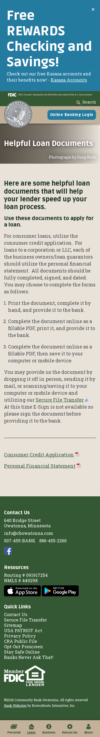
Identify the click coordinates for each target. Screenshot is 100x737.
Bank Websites (15, 705)
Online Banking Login (71, 115)
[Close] (93, 9)
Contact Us (15, 614)
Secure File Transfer (60, 400)
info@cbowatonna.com (28, 533)
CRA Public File (20, 641)
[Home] (18, 114)
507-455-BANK (19, 540)
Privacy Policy (20, 636)
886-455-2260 (53, 540)
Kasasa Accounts (69, 80)
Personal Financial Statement (39, 466)
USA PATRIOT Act (23, 630)
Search (86, 102)
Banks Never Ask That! (28, 657)
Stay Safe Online (22, 652)
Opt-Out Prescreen (23, 646)
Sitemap (13, 625)
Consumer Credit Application (39, 454)
